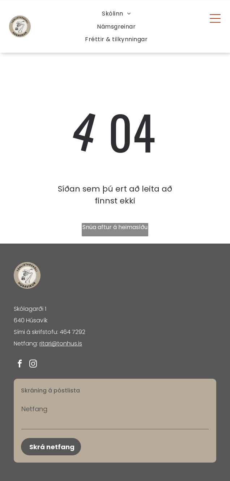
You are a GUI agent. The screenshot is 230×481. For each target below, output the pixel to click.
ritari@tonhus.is (60, 343)
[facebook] (19, 365)
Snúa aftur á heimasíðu (115, 227)
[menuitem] (116, 13)
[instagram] (33, 365)
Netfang (34, 408)
